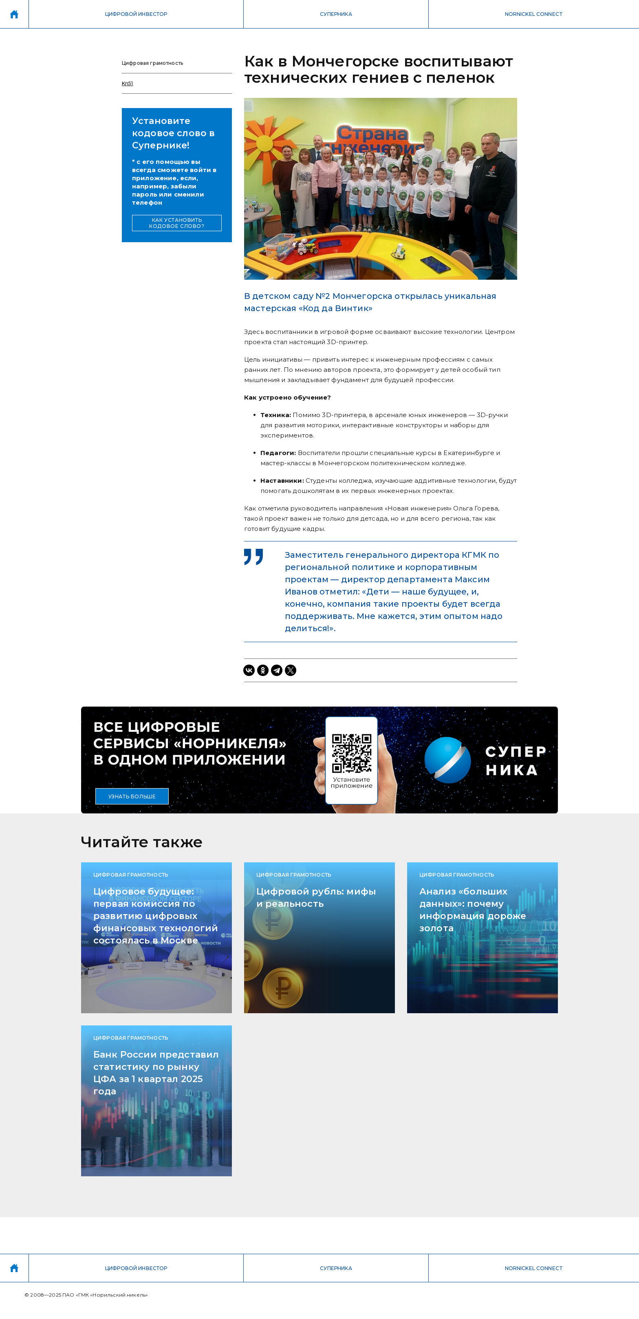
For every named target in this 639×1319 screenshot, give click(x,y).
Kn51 (127, 83)
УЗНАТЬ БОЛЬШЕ (132, 796)
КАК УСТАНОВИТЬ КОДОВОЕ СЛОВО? (176, 223)
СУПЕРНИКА (336, 14)
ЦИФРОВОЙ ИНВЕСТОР (136, 14)
